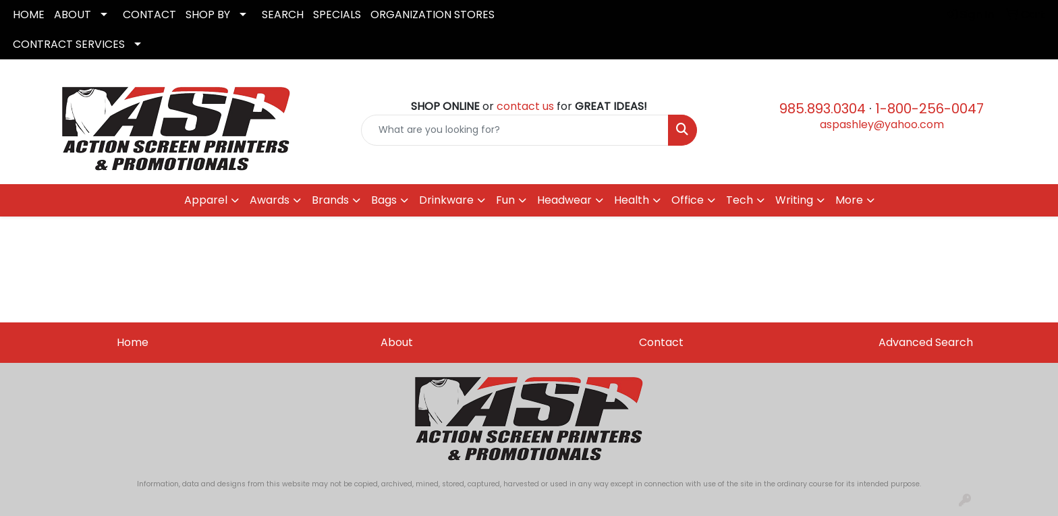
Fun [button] (505, 200)
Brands (330, 200)
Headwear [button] (564, 200)
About (397, 342)
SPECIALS (337, 14)
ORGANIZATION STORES (432, 14)
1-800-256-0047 (929, 108)
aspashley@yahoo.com (882, 124)
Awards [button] (269, 200)
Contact (661, 342)
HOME (29, 14)
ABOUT (72, 14)
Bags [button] (384, 200)
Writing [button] (794, 200)
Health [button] (631, 200)
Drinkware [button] (446, 200)
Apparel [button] (205, 200)
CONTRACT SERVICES (69, 44)
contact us (525, 106)
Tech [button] (739, 200)
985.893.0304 (822, 108)
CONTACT (149, 14)
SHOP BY (208, 14)
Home (132, 342)
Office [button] (687, 200)
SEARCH (283, 14)
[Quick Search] (515, 130)
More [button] (849, 200)
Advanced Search (926, 342)
